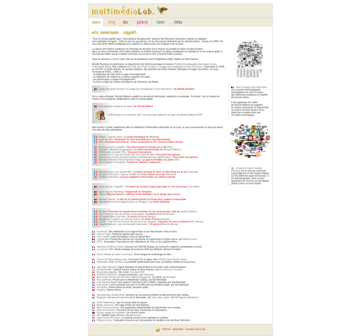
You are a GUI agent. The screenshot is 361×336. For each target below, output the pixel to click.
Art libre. (103, 211)
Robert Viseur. (190, 239)
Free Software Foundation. (112, 162)
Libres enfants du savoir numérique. (115, 254)
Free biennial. (104, 282)
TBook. (102, 194)
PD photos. (102, 287)
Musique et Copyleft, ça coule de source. (120, 219)
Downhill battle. (104, 269)
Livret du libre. (106, 139)
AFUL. (100, 241)
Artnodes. (171, 277)
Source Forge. (104, 234)
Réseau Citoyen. (107, 199)
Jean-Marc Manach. (107, 267)
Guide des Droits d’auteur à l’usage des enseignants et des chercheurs (166, 66)
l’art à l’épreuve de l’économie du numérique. (122, 214)
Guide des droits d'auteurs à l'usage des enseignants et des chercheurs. (136, 89)
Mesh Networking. (106, 302)
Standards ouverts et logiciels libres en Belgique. (124, 202)
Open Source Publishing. (112, 191)
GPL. (101, 142)
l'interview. (149, 274)
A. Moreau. (198, 221)
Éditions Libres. (104, 320)
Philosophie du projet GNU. (113, 152)
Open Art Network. (106, 310)
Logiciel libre (103, 239)
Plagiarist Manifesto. (188, 297)
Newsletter (178, 329)
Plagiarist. (102, 297)
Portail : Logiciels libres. (111, 137)
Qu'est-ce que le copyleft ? (112, 147)
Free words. (103, 284)
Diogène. (101, 290)
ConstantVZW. (137, 272)
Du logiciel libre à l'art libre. (112, 216)
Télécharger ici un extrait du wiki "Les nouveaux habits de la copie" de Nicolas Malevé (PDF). (148, 115)
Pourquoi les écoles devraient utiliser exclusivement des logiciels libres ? (136, 157)
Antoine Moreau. (188, 211)
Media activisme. (105, 305)
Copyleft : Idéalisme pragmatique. (116, 149)
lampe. (137, 315)
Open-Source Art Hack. (108, 317)
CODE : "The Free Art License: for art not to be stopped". (128, 221)
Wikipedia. (154, 137)
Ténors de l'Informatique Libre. (112, 259)
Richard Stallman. (172, 149)
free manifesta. (104, 279)
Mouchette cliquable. (107, 272)
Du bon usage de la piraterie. (111, 312)
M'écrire (167, 329)
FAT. (99, 315)
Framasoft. (192, 172)
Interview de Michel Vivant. (110, 246)
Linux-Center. (103, 236)
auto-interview (122, 297)
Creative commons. (109, 177)
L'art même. (194, 186)
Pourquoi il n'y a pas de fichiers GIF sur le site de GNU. (127, 154)
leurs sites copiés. (161, 297)
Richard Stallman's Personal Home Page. (120, 159)
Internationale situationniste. (111, 295)
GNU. (170, 147)
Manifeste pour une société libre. (115, 172)
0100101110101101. (107, 274)
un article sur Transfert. (171, 269)
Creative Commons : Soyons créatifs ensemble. (123, 174)
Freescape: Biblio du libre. (110, 262)
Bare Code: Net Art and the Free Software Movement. (124, 277)
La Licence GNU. (105, 249)
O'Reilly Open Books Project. (173, 259)
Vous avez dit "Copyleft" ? (112, 186)
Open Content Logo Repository (252, 87)
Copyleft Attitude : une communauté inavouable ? (124, 224)
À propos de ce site (195, 329)
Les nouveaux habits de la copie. (116, 106)
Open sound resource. (108, 307)
